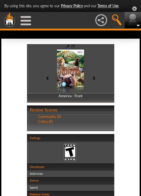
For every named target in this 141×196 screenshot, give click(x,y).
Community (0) (49, 116)
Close (134, 9)
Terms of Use (107, 6)
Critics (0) (45, 121)
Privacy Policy (72, 6)
